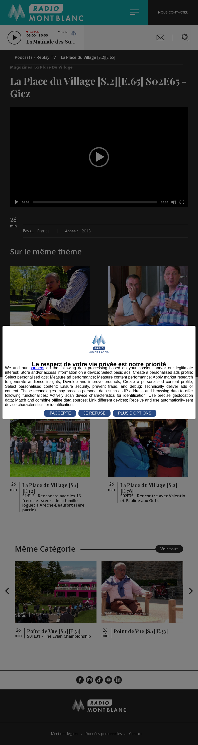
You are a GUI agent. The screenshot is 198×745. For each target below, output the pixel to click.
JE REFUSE (94, 413)
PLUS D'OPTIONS (134, 413)
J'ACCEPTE (60, 413)
